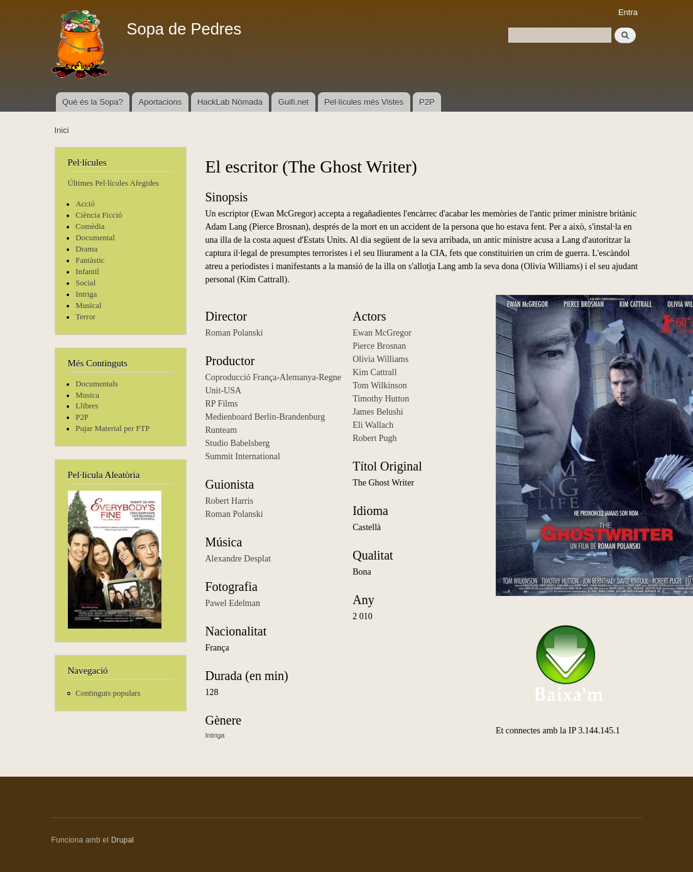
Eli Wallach (372, 425)
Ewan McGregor (382, 333)
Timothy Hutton (380, 398)
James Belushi (377, 412)
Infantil (87, 271)
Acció (85, 203)
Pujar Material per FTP (112, 428)
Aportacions (160, 102)
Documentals (96, 384)
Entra (628, 12)
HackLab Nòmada (230, 102)
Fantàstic (89, 260)
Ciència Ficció (98, 215)
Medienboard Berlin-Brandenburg (265, 417)
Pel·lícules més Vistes (363, 102)
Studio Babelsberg (237, 443)
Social (85, 283)
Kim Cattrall (374, 372)
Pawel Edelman (232, 603)
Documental (94, 237)
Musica (87, 395)
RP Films (221, 403)
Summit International (242, 456)
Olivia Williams (380, 359)
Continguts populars (107, 693)
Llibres (86, 405)
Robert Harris (229, 501)
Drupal (122, 840)
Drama (86, 249)
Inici (62, 130)
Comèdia (89, 226)
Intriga (86, 294)
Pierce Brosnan (379, 346)
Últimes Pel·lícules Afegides (113, 183)
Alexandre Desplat (238, 558)
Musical (88, 305)
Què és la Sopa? (92, 102)
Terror (85, 316)
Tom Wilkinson (379, 385)
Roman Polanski (234, 333)
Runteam (221, 430)
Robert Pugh (374, 438)
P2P (427, 102)
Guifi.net (293, 102)
